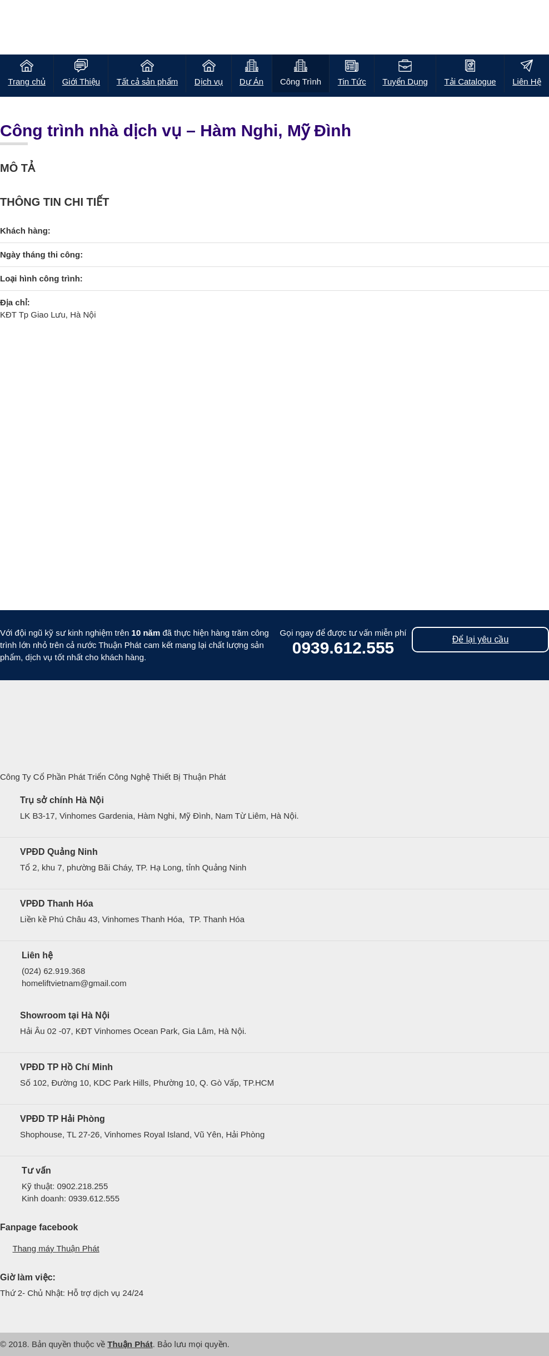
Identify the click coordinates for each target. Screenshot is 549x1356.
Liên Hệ (526, 81)
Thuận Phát (129, 1344)
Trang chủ (27, 81)
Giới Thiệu (81, 81)
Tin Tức (352, 81)
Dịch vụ (208, 81)
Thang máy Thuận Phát (56, 1248)
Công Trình (300, 81)
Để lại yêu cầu (480, 639)
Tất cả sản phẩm (147, 81)
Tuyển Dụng (404, 81)
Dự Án (251, 81)
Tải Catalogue (470, 81)
